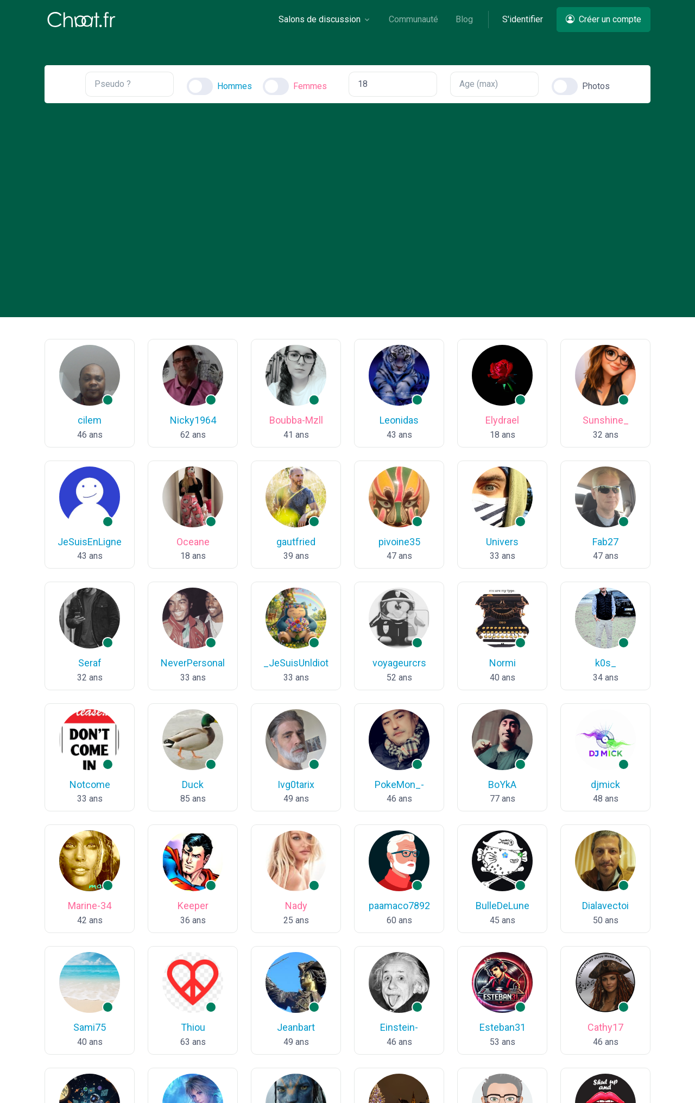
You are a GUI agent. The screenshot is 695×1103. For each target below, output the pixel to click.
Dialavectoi (605, 906)
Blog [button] (464, 19)
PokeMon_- (399, 784)
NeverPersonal (193, 663)
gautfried (295, 541)
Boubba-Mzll (296, 420)
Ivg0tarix (295, 784)
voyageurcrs (399, 663)
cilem (90, 420)
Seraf (90, 663)
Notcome (90, 784)
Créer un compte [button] (603, 19)
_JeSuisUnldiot (295, 663)
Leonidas (399, 420)
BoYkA (502, 784)
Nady (296, 906)
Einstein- (399, 1027)
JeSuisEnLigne (90, 541)
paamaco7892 (399, 906)
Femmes (310, 86)
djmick (605, 784)
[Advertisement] (347, 201)
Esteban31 (502, 1027)
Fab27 (605, 541)
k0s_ (605, 663)
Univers (502, 541)
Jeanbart (296, 1027)
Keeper (193, 906)
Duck (193, 784)
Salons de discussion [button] (320, 19)
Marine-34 (89, 906)
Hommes (234, 86)
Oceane (193, 541)
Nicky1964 (193, 420)
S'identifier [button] (522, 19)
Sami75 (89, 1027)
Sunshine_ (606, 420)
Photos (596, 86)
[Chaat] (81, 19)
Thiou (193, 1027)
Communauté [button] (413, 19)
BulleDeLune (502, 906)
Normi (502, 663)
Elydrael (502, 420)
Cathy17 (605, 1027)
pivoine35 (399, 541)
